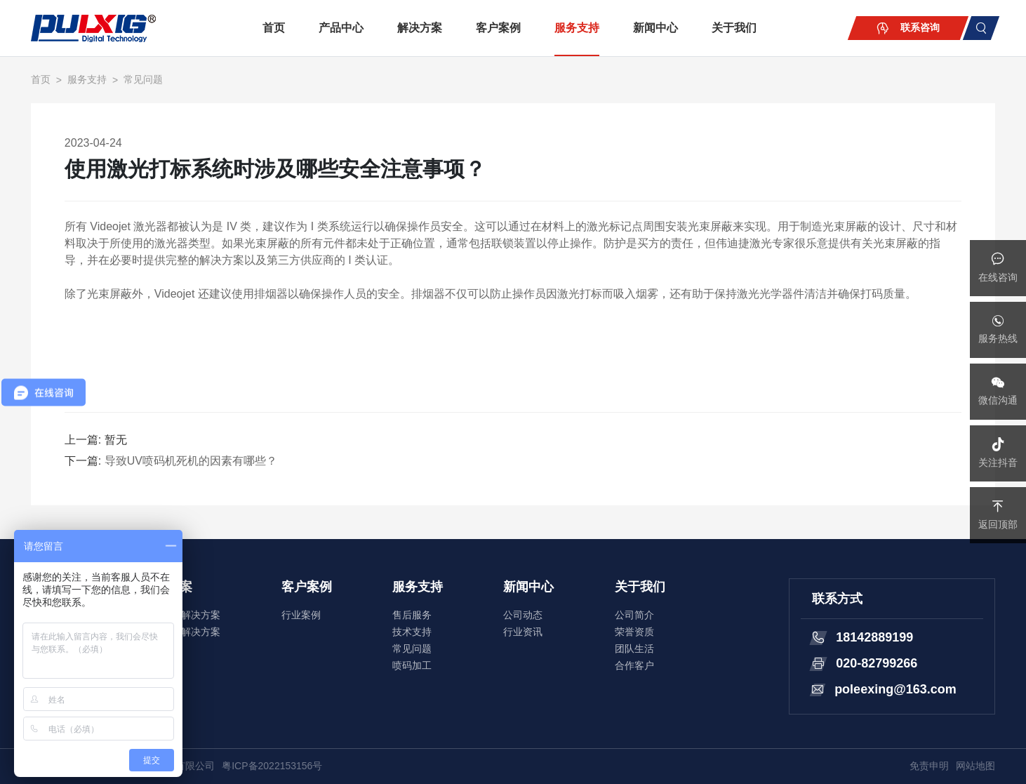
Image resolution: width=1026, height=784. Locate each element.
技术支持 (412, 631)
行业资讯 (522, 631)
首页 (273, 28)
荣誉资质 (634, 631)
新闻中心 (655, 28)
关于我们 (734, 28)
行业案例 (301, 614)
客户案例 (498, 28)
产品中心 (341, 28)
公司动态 (522, 614)
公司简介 (634, 614)
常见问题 (143, 79)
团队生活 (634, 648)
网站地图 (975, 765)
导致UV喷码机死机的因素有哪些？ (191, 461)
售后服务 (412, 614)
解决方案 (419, 28)
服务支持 (576, 28)
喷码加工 (412, 665)
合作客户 (634, 665)
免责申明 (929, 765)
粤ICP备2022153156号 (272, 765)
